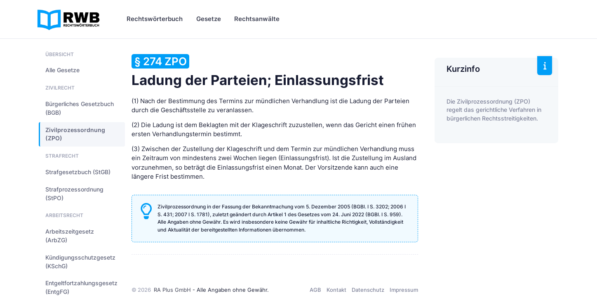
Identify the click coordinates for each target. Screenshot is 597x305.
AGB (315, 289)
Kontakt (336, 289)
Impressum (404, 289)
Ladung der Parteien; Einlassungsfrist (258, 71)
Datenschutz (368, 289)
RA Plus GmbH (172, 289)
